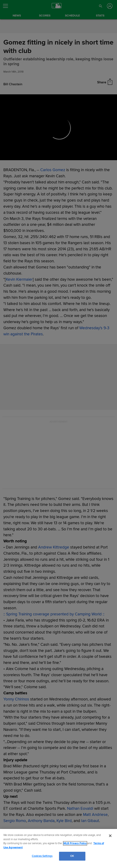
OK (72, 856)
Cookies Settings (42, 856)
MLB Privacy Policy (75, 843)
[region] (58, 846)
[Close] (110, 835)
